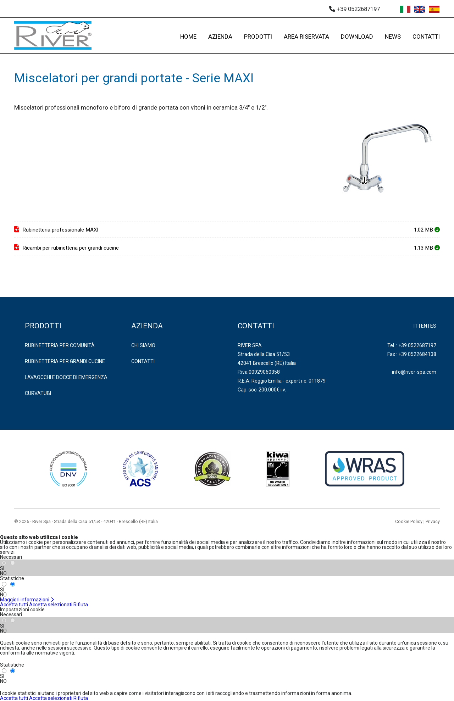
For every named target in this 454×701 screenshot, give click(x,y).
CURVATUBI (38, 393)
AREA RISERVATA (306, 36)
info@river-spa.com (414, 372)
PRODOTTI (258, 36)
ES (433, 326)
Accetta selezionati (50, 604)
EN (424, 326)
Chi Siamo (143, 345)
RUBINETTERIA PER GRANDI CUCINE (65, 361)
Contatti (143, 361)
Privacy (433, 521)
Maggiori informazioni (27, 599)
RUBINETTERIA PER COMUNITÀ (60, 345)
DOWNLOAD (357, 36)
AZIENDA (220, 36)
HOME (188, 36)
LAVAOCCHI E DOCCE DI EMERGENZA (66, 377)
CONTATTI (426, 36)
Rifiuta (80, 604)
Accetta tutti (14, 604)
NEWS (393, 36)
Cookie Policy (408, 521)
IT (416, 326)
